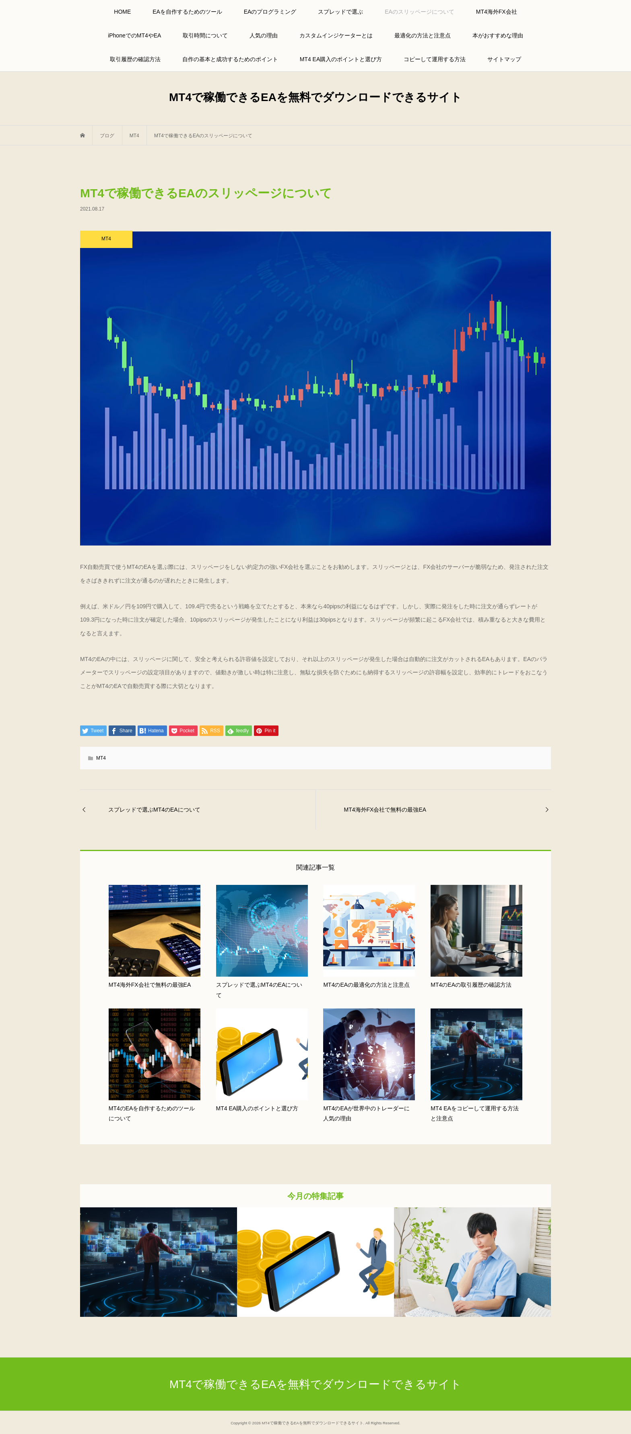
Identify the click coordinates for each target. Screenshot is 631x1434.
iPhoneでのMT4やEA (134, 35)
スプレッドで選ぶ (340, 11)
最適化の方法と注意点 (422, 35)
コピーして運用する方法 (435, 59)
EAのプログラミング (270, 11)
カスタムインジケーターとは (336, 35)
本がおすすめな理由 (497, 35)
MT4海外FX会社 (496, 11)
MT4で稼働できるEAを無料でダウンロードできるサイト (315, 97)
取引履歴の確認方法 (135, 59)
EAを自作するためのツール (187, 11)
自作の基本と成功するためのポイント (230, 59)
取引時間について (205, 35)
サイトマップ (504, 59)
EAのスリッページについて (419, 11)
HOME (122, 11)
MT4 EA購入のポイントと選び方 (341, 59)
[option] (158, 1261)
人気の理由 (264, 35)
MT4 (101, 758)
